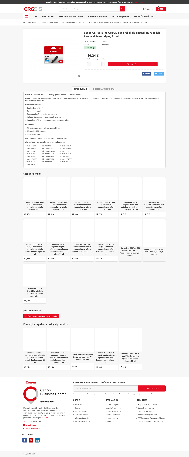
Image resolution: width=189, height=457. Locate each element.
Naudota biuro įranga (146, 411)
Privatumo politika (81, 415)
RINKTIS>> (139, 2)
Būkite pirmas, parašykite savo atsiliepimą (41, 316)
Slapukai (109, 421)
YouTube (31, 440)
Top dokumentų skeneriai (147, 415)
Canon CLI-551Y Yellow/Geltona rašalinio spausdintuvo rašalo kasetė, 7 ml (154, 205)
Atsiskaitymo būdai (113, 408)
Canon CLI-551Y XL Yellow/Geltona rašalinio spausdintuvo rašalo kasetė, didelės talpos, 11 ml (82, 249)
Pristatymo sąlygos (113, 411)
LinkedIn (37, 440)
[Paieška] (92, 8)
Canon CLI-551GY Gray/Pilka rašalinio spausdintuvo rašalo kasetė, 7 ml (35, 292)
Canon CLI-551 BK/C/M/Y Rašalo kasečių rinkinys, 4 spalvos (154, 251)
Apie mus (78, 405)
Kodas (86, 44)
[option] (35, 349)
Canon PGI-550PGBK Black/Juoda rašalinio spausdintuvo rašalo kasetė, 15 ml (58, 205)
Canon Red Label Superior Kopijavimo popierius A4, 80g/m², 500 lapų (82, 357)
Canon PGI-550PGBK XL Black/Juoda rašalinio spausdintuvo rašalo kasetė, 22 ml (34, 205)
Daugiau (44, 418)
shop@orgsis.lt (31, 425)
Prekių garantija (112, 418)
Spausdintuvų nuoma (146, 408)
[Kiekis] (96, 64)
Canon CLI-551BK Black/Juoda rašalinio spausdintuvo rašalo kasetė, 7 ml (82, 205)
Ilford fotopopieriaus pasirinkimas (150, 421)
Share (146, 74)
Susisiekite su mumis (82, 421)
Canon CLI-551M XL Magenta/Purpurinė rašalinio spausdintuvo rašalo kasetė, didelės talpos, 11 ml (59, 249)
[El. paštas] (105, 388)
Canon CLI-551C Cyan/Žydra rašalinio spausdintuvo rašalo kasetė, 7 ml (106, 205)
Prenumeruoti (151, 388)
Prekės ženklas (90, 42)
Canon (77, 408)
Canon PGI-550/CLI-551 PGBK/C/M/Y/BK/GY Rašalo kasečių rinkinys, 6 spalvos (130, 251)
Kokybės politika (81, 411)
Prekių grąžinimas (113, 415)
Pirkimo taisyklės (112, 405)
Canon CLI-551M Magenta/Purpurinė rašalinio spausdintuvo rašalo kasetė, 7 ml (130, 205)
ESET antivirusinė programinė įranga (151, 418)
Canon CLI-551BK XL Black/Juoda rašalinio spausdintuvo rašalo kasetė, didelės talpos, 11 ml (35, 249)
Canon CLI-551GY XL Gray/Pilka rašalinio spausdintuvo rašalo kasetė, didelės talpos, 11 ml (106, 249)
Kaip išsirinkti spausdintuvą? (148, 405)
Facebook (24, 440)
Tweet (158, 74)
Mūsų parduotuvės (33, 429)
